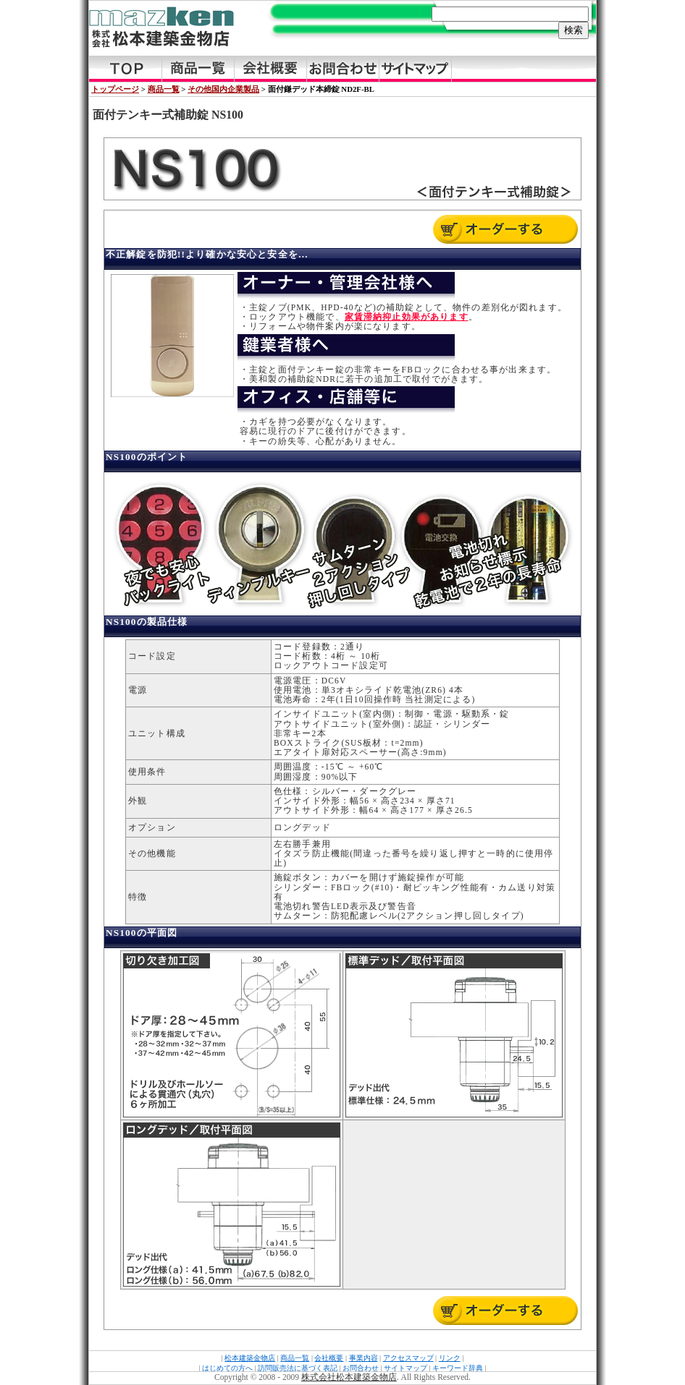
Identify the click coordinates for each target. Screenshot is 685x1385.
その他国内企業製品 (223, 89)
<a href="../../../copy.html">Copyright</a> (342, 1378)
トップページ (115, 89)
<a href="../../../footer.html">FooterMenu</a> (342, 1361)
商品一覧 (164, 89)
